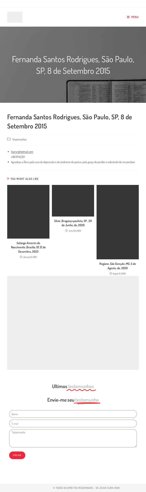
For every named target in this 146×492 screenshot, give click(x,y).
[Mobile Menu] (133, 17)
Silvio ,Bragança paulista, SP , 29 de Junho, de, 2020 (73, 223)
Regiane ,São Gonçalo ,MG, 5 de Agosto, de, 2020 (117, 266)
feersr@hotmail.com (22, 152)
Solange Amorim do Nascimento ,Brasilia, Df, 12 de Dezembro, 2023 (28, 247)
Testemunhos (19, 139)
